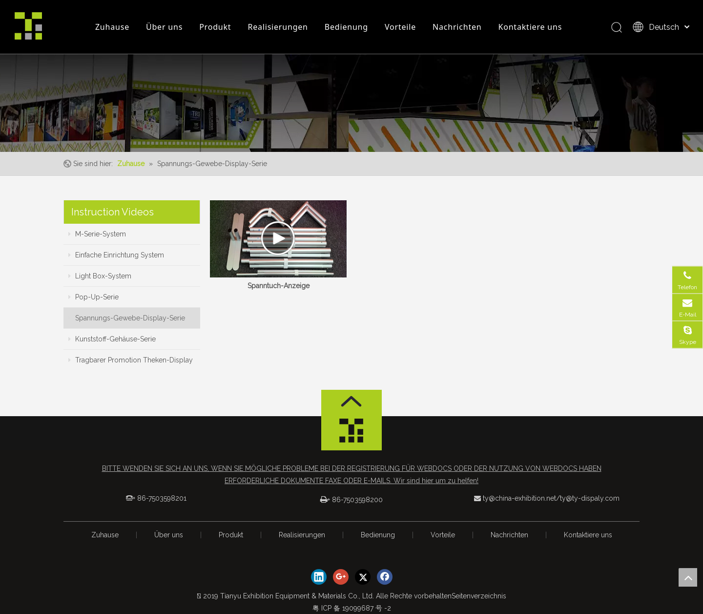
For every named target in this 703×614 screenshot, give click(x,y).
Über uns (164, 26)
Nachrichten (457, 26)
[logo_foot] (351, 433)
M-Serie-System (97, 234)
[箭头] (351, 401)
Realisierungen (278, 26)
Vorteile (400, 26)
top (688, 577)
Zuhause (112, 26)
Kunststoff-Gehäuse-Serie (112, 339)
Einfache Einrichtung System (116, 255)
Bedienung (346, 26)
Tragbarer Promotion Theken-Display (130, 360)
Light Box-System (99, 276)
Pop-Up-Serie (93, 297)
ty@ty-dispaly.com (590, 498)
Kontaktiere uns (530, 26)
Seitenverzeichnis (479, 596)
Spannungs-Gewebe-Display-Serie (126, 318)
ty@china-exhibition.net (519, 498)
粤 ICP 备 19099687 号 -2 (351, 608)
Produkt (215, 26)
